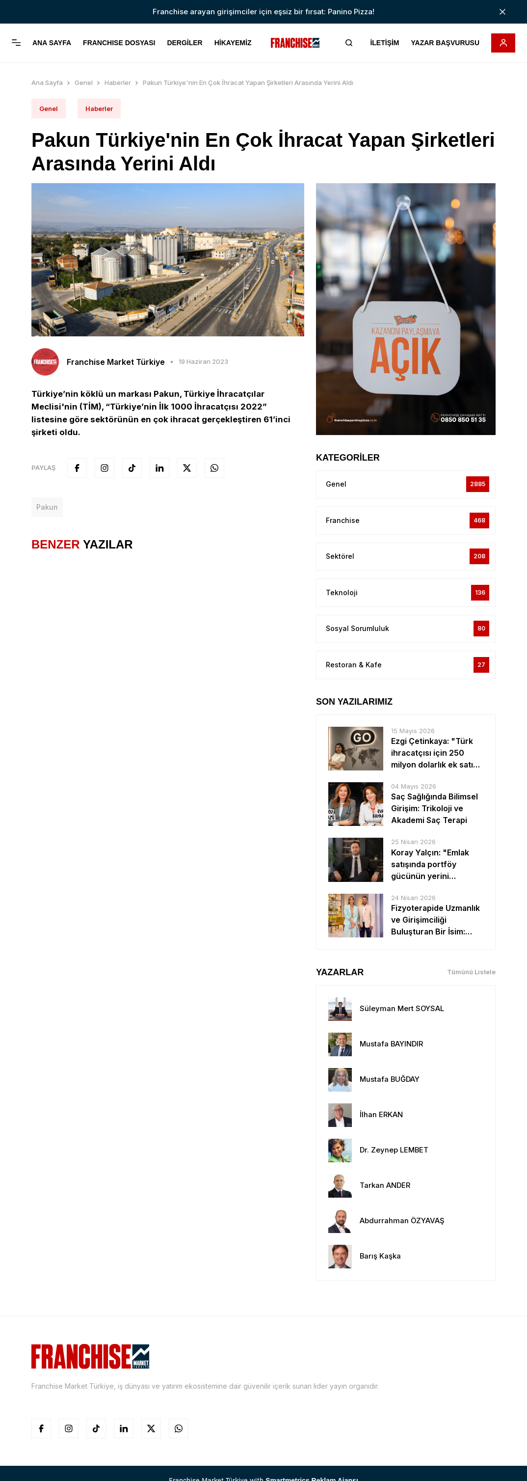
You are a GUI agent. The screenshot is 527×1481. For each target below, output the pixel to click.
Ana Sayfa (47, 82)
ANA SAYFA (51, 43)
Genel (84, 82)
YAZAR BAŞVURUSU (444, 43)
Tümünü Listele (471, 973)
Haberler (118, 82)
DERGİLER (184, 43)
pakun (47, 507)
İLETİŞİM (383, 43)
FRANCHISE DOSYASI (119, 43)
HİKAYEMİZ (233, 43)
